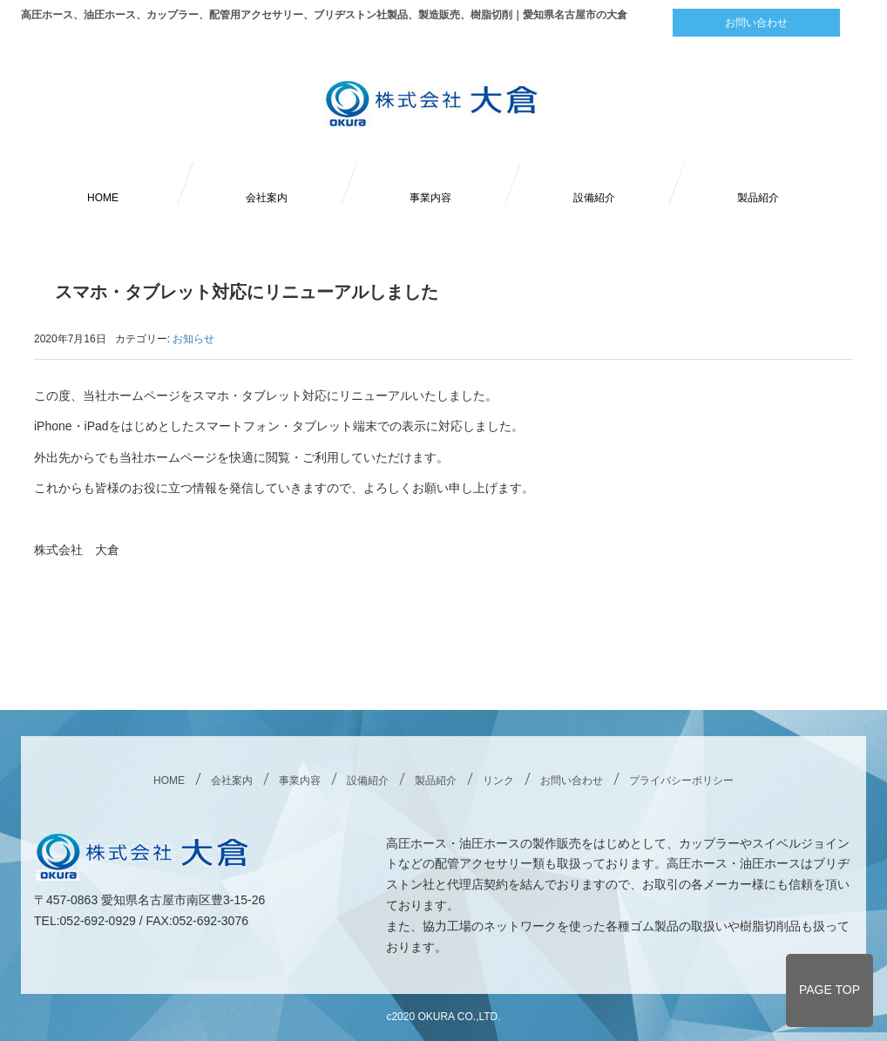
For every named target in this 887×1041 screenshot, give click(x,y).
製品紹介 (758, 198)
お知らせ (193, 339)
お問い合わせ (756, 23)
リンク (498, 780)
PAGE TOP (829, 990)
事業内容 (430, 198)
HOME (102, 198)
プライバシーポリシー (681, 780)
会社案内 (267, 198)
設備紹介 (594, 198)
